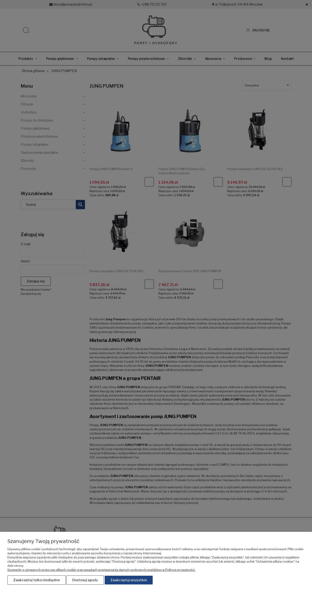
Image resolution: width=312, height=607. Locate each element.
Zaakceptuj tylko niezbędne (36, 580)
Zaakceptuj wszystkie (128, 580)
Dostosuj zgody (85, 580)
